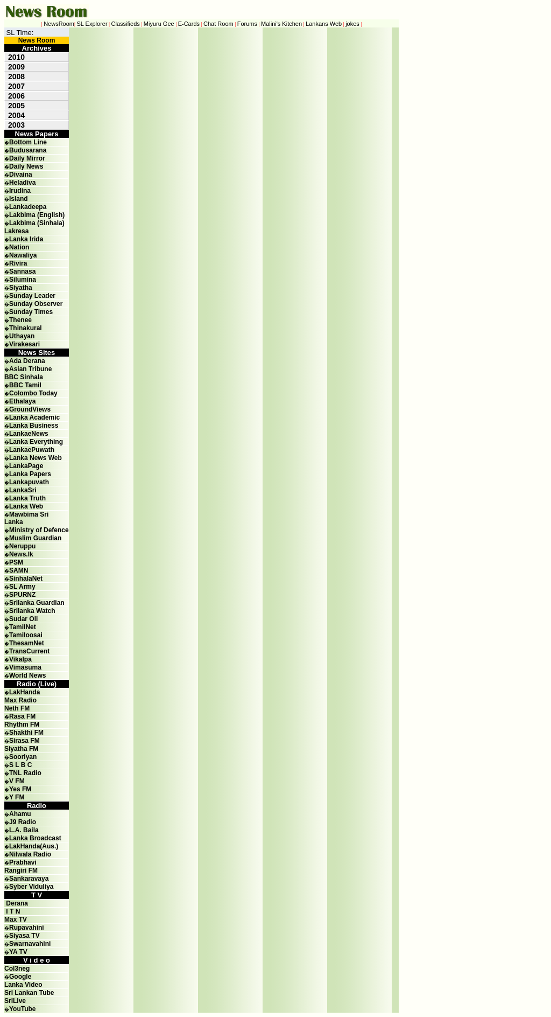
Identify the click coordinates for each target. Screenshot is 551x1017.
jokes (352, 23)
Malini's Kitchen (281, 23)
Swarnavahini (30, 944)
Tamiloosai (26, 635)
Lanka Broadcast (35, 838)
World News (27, 675)
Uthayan (21, 336)
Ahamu (20, 814)
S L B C (20, 765)
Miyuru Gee (159, 23)
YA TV (18, 952)
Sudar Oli (23, 619)
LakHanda (24, 692)
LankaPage (26, 466)
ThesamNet (26, 643)
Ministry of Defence (39, 530)
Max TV (15, 919)
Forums (247, 23)
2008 (16, 76)
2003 (16, 125)
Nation (19, 247)
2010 (16, 57)
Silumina (22, 279)
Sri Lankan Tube (29, 993)
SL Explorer (92, 23)
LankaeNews (28, 433)
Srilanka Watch (32, 611)
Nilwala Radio (30, 854)
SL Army (22, 586)
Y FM (16, 797)
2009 (16, 66)
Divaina (20, 174)
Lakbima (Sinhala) (37, 223)
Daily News (26, 166)
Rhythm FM (21, 724)
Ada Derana (27, 361)
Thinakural (25, 328)
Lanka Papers (30, 474)
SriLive (15, 1001)
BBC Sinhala (23, 377)
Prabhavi (23, 862)
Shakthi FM (26, 732)
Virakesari (24, 344)
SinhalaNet (26, 578)
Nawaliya (23, 255)
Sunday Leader (32, 295)
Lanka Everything (36, 441)
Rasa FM (22, 716)
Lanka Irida (26, 239)
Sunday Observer (35, 304)
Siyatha (20, 287)
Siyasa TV (24, 935)
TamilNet (22, 627)
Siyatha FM (21, 749)
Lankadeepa (27, 207)
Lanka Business (33, 425)
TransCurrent (29, 651)
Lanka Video (23, 984)
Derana (16, 903)
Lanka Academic (34, 417)
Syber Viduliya (31, 886)
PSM (16, 562)
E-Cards (189, 23)
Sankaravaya (28, 878)
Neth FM (17, 708)
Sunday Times (31, 312)
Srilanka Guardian (37, 603)
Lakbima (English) (37, 215)
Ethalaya (22, 401)
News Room (36, 40)
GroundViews (30, 409)
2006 (16, 96)
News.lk (21, 554)
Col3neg (17, 968)
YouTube (22, 1009)
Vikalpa (20, 659)
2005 (16, 105)
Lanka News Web (35, 458)
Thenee (20, 320)
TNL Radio (25, 773)
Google (20, 976)
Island (18, 199)
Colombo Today (33, 393)
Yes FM (20, 789)
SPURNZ (22, 594)
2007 (16, 86)
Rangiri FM (21, 870)
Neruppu (22, 546)
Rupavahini (26, 927)
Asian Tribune (30, 369)
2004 (16, 115)
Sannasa (22, 271)
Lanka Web (26, 506)
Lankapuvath (29, 482)
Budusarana (27, 150)
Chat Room (218, 23)
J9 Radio (22, 822)
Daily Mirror (27, 158)
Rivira (18, 263)
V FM (17, 781)
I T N (12, 911)
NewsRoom (59, 23)
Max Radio (20, 700)
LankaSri (23, 490)
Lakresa (16, 231)
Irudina (20, 190)
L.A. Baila (24, 830)
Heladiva (22, 182)
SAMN (18, 570)
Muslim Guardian (35, 538)
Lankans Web (324, 23)
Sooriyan (23, 757)
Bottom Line (28, 142)
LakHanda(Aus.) (33, 846)
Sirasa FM (24, 740)
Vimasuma (25, 667)
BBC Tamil (25, 385)
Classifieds (125, 23)
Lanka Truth (27, 498)
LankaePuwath (31, 450)
